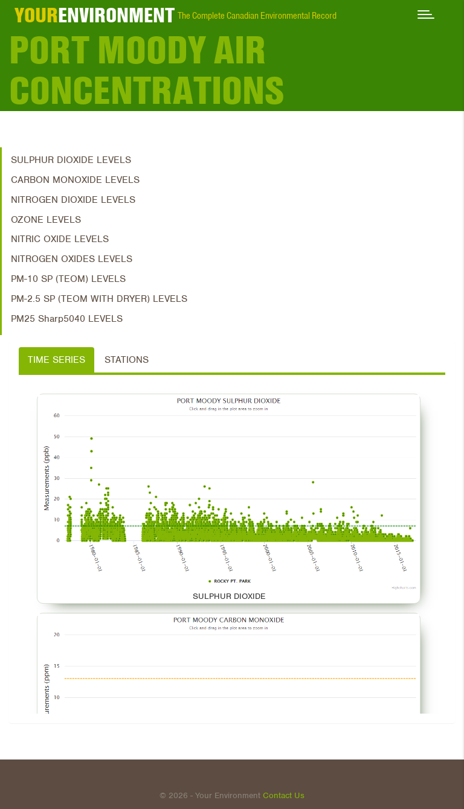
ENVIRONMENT (94, 15)
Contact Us (283, 795)
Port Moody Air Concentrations (147, 70)
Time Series (56, 360)
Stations (127, 360)
